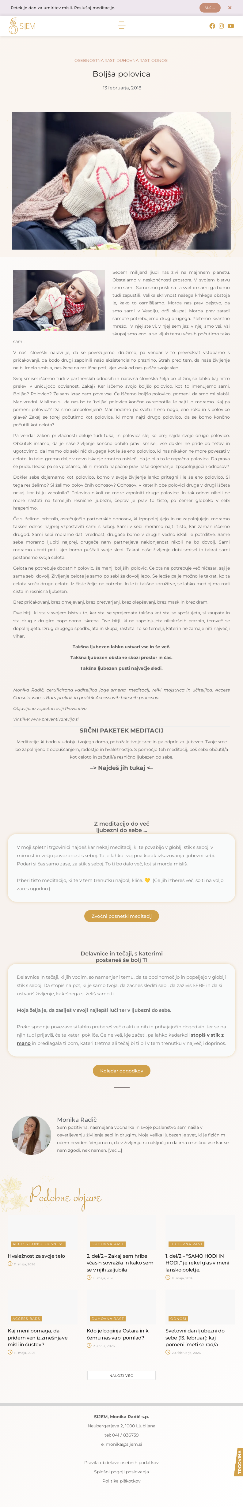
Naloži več (121, 1376)
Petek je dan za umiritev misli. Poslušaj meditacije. (66, 8)
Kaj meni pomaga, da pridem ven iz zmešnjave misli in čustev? (38, 1338)
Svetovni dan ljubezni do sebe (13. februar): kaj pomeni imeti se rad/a (194, 1338)
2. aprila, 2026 (101, 1347)
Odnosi (160, 60)
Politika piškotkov (121, 1481)
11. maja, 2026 (21, 1265)
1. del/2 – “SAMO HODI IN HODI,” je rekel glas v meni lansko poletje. (197, 1263)
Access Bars (26, 1319)
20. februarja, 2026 (183, 1354)
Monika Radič (28, 690)
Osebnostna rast (94, 60)
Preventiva (76, 708)
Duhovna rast (133, 60)
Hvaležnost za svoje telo (36, 1257)
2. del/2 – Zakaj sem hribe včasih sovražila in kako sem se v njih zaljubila (120, 1263)
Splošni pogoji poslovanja (121, 1472)
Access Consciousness (38, 1244)
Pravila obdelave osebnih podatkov (121, 1463)
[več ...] (116, 1151)
